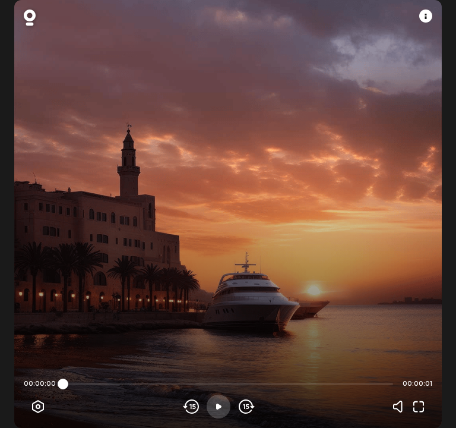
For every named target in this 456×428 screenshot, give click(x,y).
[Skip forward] (246, 406)
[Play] (218, 406)
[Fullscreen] (418, 406)
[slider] (63, 384)
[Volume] (400, 406)
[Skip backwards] (191, 406)
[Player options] (38, 406)
